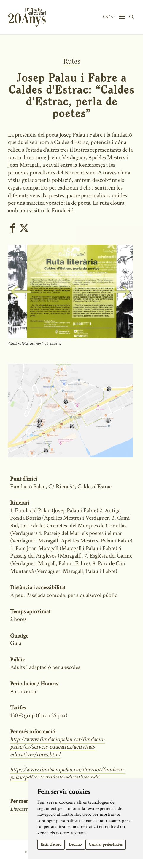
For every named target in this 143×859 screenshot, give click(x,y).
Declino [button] (75, 844)
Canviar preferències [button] (106, 844)
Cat (108, 17)
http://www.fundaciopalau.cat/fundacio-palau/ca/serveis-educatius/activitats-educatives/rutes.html (57, 747)
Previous (16, 298)
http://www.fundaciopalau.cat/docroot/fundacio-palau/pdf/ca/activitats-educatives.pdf (67, 773)
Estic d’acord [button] (51, 844)
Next (127, 298)
